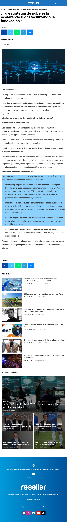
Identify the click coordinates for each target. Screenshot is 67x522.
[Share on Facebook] (4, 32)
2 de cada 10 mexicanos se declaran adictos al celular (44, 340)
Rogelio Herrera (29, 314)
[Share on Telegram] (23, 32)
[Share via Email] (30, 32)
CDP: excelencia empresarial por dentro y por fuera (43, 294)
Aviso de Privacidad (33, 500)
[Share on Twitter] (10, 32)
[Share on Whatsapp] (17, 32)
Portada (3, 9)
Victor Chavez (28, 360)
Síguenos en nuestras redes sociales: (34, 507)
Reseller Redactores (30, 284)
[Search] (56, 3)
